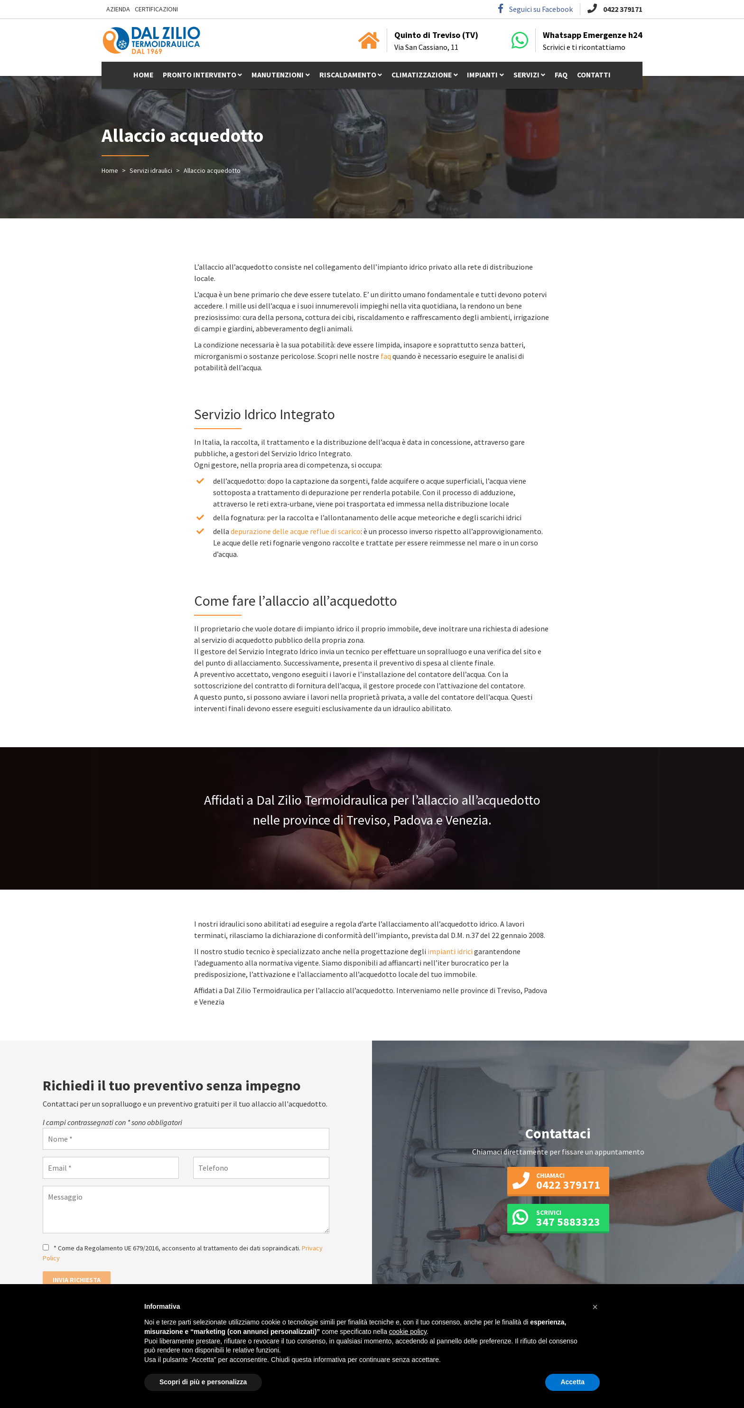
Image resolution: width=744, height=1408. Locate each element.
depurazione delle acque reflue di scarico (296, 531)
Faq (565, 76)
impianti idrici (451, 951)
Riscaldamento (348, 76)
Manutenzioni (277, 76)
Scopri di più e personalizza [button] (203, 1382)
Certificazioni (156, 9)
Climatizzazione (424, 76)
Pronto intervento (196, 76)
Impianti (486, 76)
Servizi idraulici (151, 170)
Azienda (118, 9)
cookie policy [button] (408, 1331)
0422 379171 (614, 9)
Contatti (599, 76)
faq (386, 356)
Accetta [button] (572, 1382)
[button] (595, 1306)
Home (138, 76)
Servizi (530, 76)
